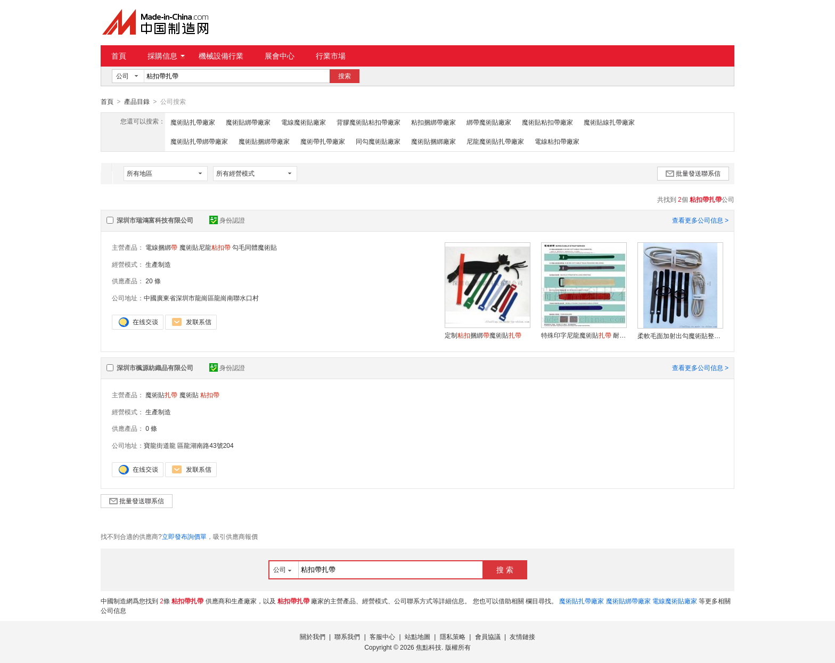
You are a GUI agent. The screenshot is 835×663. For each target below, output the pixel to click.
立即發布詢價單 (184, 536)
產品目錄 (137, 101)
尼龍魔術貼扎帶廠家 (495, 141)
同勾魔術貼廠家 (378, 141)
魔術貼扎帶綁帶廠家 (199, 141)
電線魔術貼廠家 (303, 122)
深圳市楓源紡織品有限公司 (155, 367)
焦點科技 (428, 647)
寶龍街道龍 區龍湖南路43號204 (189, 445)
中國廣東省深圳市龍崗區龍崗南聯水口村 (201, 297)
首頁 (118, 56)
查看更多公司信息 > (700, 220)
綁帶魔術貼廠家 (488, 122)
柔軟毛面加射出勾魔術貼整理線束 (680, 335)
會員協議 (488, 636)
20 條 (153, 280)
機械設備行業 (221, 56)
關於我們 (312, 636)
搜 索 (504, 569)
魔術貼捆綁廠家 (433, 141)
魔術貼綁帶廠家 (248, 122)
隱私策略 (452, 636)
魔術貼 (161, 394)
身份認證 (227, 220)
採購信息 (166, 56)
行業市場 (331, 56)
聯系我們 (347, 636)
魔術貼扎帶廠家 (192, 122)
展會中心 (279, 56)
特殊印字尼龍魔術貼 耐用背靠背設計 (583, 335)
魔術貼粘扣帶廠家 (547, 122)
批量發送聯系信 (693, 173)
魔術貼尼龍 (205, 247)
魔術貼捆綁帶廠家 (264, 141)
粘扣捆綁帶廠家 (433, 122)
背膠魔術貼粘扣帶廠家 (368, 122)
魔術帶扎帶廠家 (322, 141)
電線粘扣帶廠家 (557, 141)
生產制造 (158, 264)
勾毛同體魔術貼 (254, 247)
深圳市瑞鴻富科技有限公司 (155, 220)
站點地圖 (417, 636)
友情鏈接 (522, 636)
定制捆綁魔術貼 (483, 335)
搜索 (344, 76)
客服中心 (382, 636)
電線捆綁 (161, 247)
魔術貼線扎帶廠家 (609, 122)
